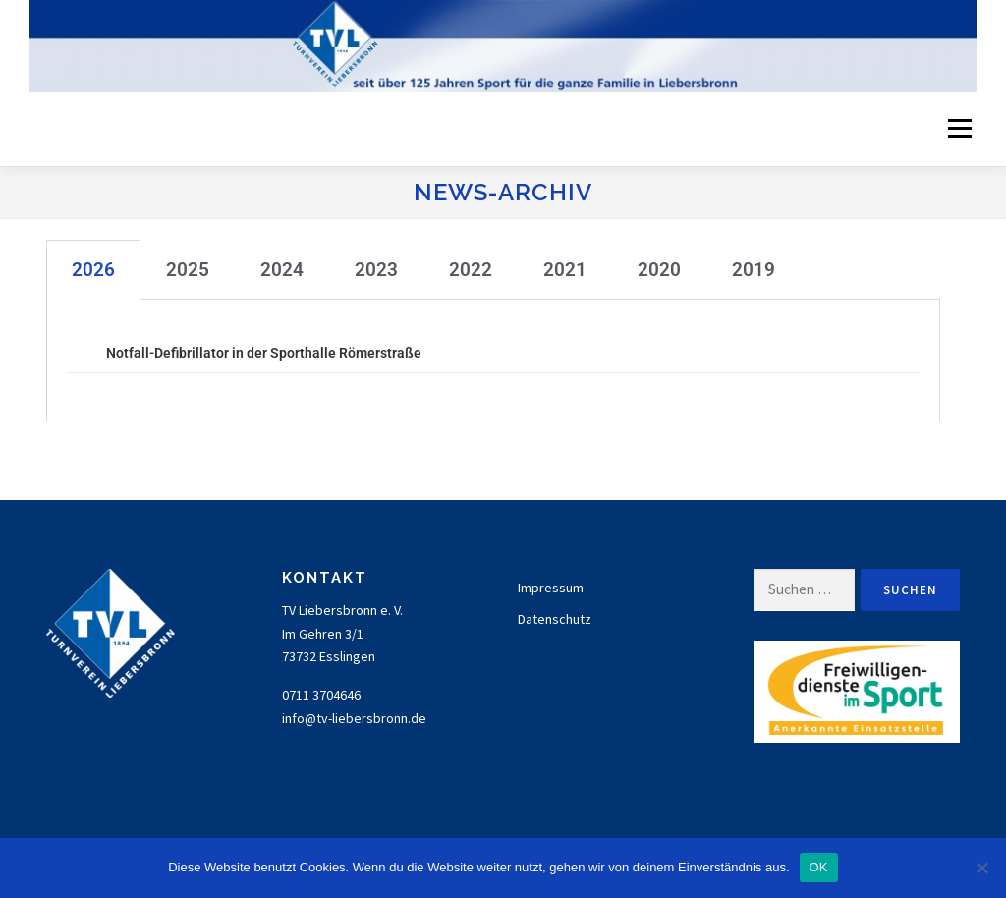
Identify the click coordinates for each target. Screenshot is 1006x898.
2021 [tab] (565, 269)
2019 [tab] (753, 269)
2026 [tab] (93, 269)
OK (819, 867)
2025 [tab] (187, 269)
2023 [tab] (376, 269)
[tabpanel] (493, 360)
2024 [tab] (282, 269)
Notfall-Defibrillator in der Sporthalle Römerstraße (263, 353)
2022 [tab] (470, 269)
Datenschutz (554, 619)
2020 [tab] (659, 269)
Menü (958, 129)
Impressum (551, 587)
